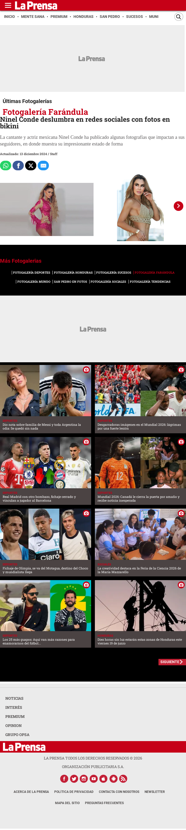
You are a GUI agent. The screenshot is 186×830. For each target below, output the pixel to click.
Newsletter (155, 792)
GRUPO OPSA (17, 734)
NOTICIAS (14, 698)
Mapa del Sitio (67, 803)
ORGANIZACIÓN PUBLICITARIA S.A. (93, 766)
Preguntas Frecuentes (104, 803)
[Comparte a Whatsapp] (5, 165)
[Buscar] (178, 17)
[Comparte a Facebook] (18, 165)
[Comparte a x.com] (30, 165)
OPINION (13, 725)
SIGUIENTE (169, 662)
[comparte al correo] (43, 165)
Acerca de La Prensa (31, 792)
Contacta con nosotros (119, 792)
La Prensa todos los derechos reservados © (93, 758)
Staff (53, 154)
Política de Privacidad (74, 792)
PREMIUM (15, 716)
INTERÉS (13, 707)
